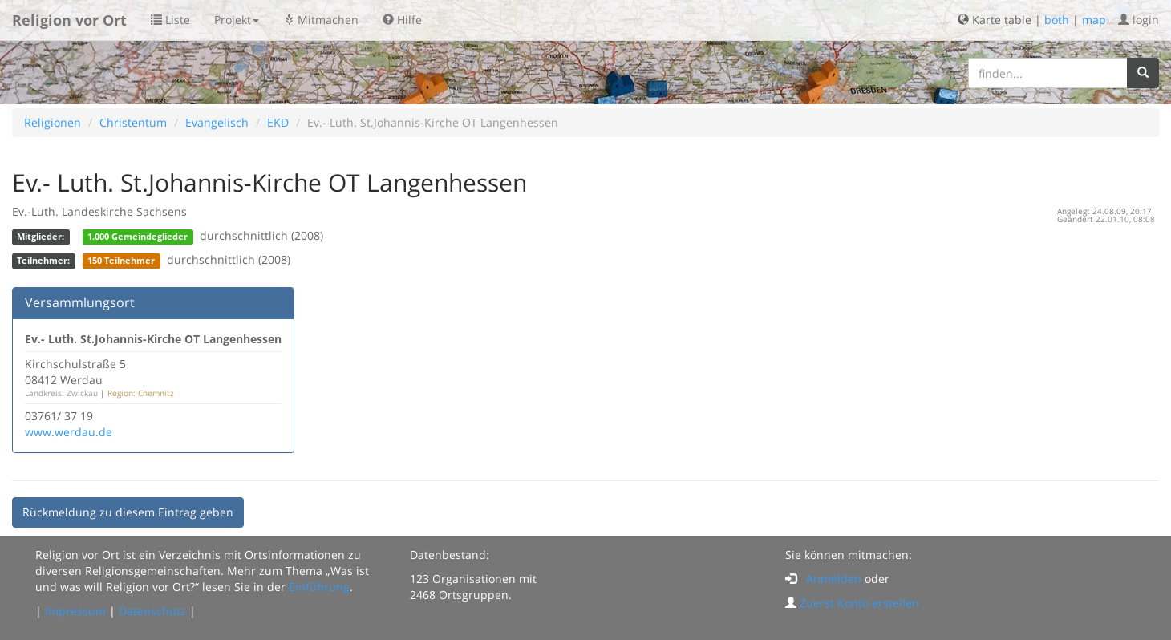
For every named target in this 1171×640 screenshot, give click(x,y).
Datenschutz (152, 610)
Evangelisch (217, 122)
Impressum (75, 610)
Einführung (319, 586)
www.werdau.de (68, 431)
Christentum (133, 122)
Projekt (236, 19)
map (1094, 19)
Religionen (52, 122)
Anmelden (833, 578)
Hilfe (402, 19)
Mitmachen (321, 19)
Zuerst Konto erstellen (859, 602)
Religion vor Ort (69, 20)
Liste (170, 19)
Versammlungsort (80, 302)
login (1138, 19)
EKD (278, 122)
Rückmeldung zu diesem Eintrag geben (127, 512)
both (1056, 19)
